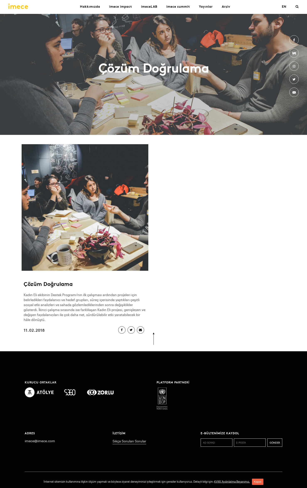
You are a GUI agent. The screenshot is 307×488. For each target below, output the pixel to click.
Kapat (257, 481)
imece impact (120, 6)
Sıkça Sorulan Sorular (129, 441)
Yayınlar (206, 6)
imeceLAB (149, 6)
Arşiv (226, 6)
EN (284, 6)
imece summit (178, 6)
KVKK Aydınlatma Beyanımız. (232, 481)
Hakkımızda (90, 6)
